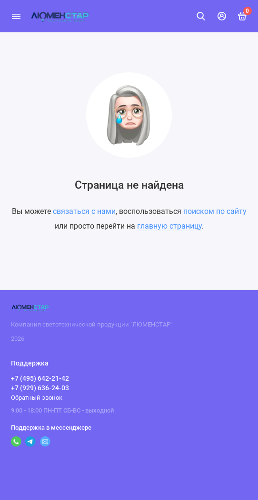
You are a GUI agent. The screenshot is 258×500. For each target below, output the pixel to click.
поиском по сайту (215, 211)
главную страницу (169, 226)
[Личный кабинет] (222, 16)
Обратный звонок (36, 397)
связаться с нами (84, 211)
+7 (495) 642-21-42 (40, 378)
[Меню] (16, 16)
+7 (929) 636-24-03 (40, 388)
